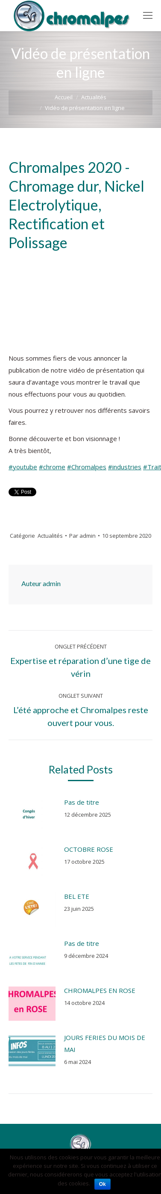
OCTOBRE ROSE (88, 849)
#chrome (52, 466)
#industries (124, 466)
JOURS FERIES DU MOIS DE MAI (104, 1043)
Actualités (93, 97)
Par (82, 535)
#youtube (23, 466)
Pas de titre (81, 802)
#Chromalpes (86, 466)
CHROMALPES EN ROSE (99, 990)
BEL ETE (76, 896)
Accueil (64, 97)
